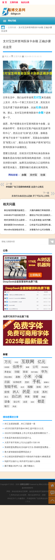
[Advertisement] (27, 532)
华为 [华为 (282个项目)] (44, 371)
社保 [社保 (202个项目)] (36, 392)
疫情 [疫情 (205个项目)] (6, 392)
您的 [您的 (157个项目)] (27, 382)
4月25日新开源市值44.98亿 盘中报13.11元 (24, 428)
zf (10, 56)
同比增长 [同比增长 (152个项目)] (8, 377)
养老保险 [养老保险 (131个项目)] (45, 367)
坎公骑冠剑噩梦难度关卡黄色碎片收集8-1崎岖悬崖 (28, 456)
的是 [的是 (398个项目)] (26, 391)
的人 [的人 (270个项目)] (16, 391)
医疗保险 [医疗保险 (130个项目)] (34, 372)
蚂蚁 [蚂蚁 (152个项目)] (43, 397)
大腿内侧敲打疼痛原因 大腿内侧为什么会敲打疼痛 (41, 210)
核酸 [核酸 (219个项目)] (30, 386)
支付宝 (37, 97)
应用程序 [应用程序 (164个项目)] (17, 382)
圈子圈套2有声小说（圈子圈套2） (20, 466)
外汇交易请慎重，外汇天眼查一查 (20, 424)
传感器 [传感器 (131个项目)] (6, 367)
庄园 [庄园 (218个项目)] (7, 382)
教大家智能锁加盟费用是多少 (18, 452)
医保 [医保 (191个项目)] (25, 371)
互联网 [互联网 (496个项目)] (27, 361)
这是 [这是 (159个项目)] (25, 402)
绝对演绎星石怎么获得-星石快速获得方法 (16, 220)
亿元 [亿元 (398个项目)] (41, 361)
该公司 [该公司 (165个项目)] (16, 402)
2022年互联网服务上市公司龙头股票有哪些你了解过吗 (28, 433)
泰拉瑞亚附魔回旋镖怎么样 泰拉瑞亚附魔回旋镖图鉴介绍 (16, 210)
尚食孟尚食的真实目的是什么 (18, 438)
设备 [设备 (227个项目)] (7, 401)
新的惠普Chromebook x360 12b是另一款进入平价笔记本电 (16, 225)
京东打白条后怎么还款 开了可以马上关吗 (30, 196)
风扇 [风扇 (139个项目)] (14, 406)
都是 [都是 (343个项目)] (41, 401)
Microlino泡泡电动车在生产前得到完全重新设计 (16, 229)
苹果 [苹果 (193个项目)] (27, 396)
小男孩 (27, 502)
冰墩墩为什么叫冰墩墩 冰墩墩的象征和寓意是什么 (41, 229)
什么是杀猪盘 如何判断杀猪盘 (41, 220)
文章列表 (14, 2)
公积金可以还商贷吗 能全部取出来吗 (41, 225)
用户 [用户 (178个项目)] (46, 387)
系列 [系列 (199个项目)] (44, 392)
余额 (40, 112)
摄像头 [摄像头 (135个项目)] (46, 382)
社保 (38, 107)
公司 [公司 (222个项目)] (35, 366)
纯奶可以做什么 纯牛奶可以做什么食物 (22, 461)
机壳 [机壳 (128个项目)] (22, 387)
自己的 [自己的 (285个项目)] (16, 396)
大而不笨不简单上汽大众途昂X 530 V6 (22, 442)
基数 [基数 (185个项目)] (18, 377)
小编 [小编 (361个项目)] (38, 376)
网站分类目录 (44, 484)
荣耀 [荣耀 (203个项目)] (35, 396)
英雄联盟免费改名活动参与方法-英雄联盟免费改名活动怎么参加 (28, 447)
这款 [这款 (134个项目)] (32, 402)
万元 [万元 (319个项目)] (7, 362)
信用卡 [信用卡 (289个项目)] (17, 366)
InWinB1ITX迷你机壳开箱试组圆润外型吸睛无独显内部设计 (16, 215)
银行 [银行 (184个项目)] (6, 406)
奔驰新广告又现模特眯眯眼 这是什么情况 (24, 187)
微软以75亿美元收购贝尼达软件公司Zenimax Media (41, 215)
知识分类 (25, 2)
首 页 (4, 2)
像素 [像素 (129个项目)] (27, 367)
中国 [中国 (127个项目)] (16, 362)
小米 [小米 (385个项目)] (27, 376)
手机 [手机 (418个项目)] (36, 381)
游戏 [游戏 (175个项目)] (38, 387)
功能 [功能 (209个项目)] (17, 371)
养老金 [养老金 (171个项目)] (7, 372)
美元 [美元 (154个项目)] (6, 397)
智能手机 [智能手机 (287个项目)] (10, 386)
